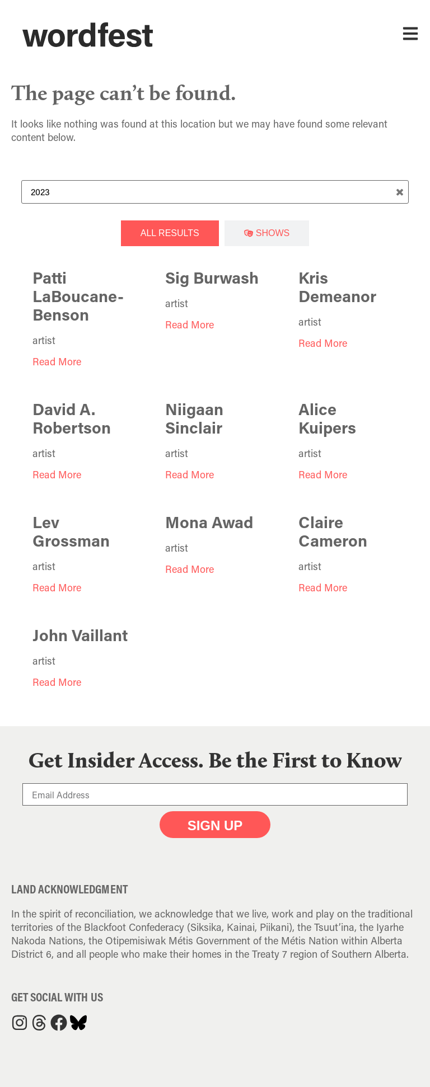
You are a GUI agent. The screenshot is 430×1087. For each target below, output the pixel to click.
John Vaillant (80, 635)
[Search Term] (214, 192)
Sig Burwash (212, 277)
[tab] (170, 233)
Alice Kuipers (327, 418)
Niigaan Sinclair (194, 418)
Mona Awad (209, 522)
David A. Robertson (71, 418)
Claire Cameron (332, 531)
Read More (56, 361)
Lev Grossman (71, 531)
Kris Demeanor (337, 287)
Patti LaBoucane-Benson (78, 296)
